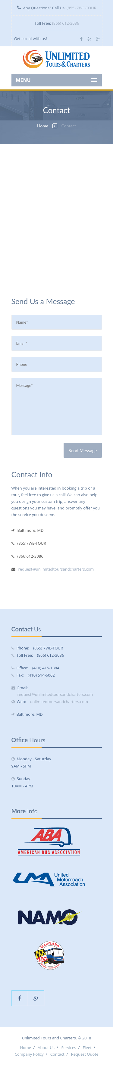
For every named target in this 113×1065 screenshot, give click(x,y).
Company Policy (29, 1054)
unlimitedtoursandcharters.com (59, 701)
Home (42, 125)
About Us (46, 1047)
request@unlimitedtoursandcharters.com (56, 569)
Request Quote (85, 1054)
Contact (57, 1054)
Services (68, 1047)
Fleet (87, 1047)
